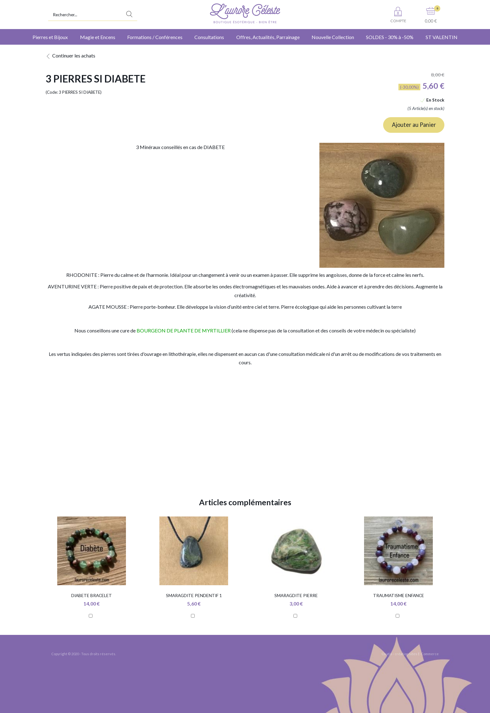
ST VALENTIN (442, 37)
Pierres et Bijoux (50, 37)
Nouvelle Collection (333, 37)
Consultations (209, 37)
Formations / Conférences (154, 37)
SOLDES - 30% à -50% (389, 37)
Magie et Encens (97, 37)
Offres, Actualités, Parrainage (268, 37)
